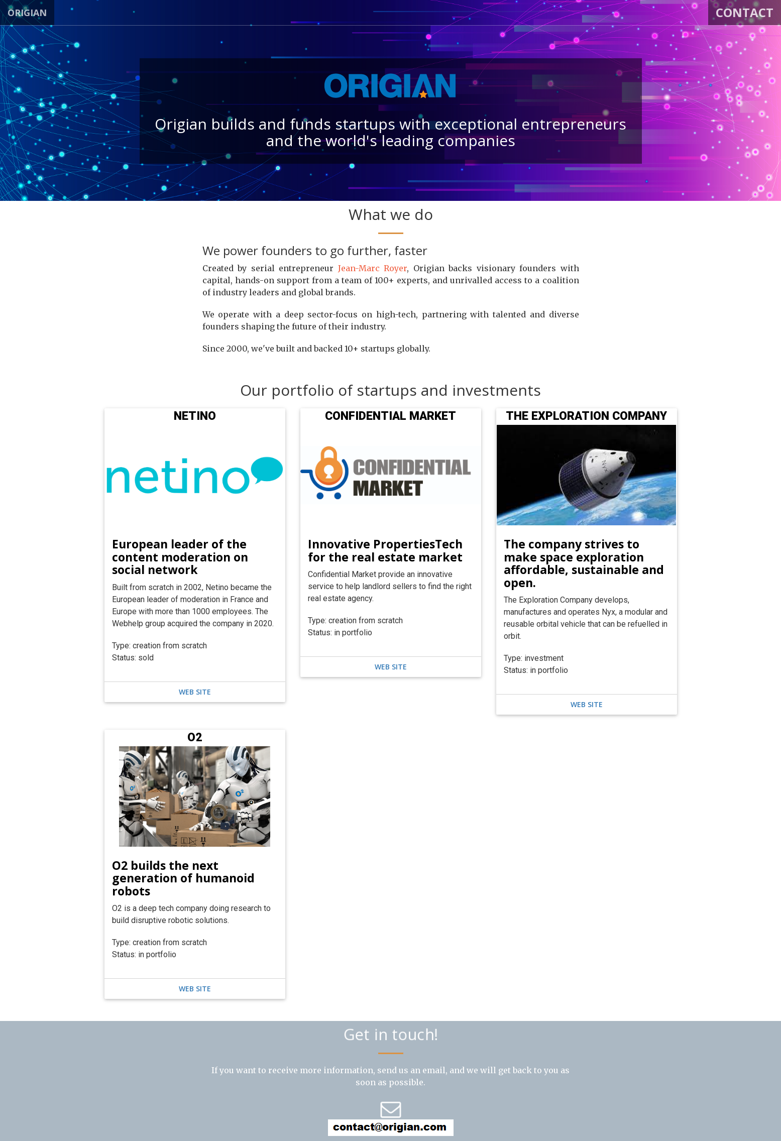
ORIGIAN (27, 13)
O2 (194, 737)
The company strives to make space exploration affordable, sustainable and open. (584, 563)
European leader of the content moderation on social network (180, 557)
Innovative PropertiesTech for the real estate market (385, 550)
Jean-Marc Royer (372, 268)
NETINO (195, 416)
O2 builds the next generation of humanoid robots (183, 878)
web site (195, 692)
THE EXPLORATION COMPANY (586, 416)
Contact (744, 12)
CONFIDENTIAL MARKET (390, 416)
